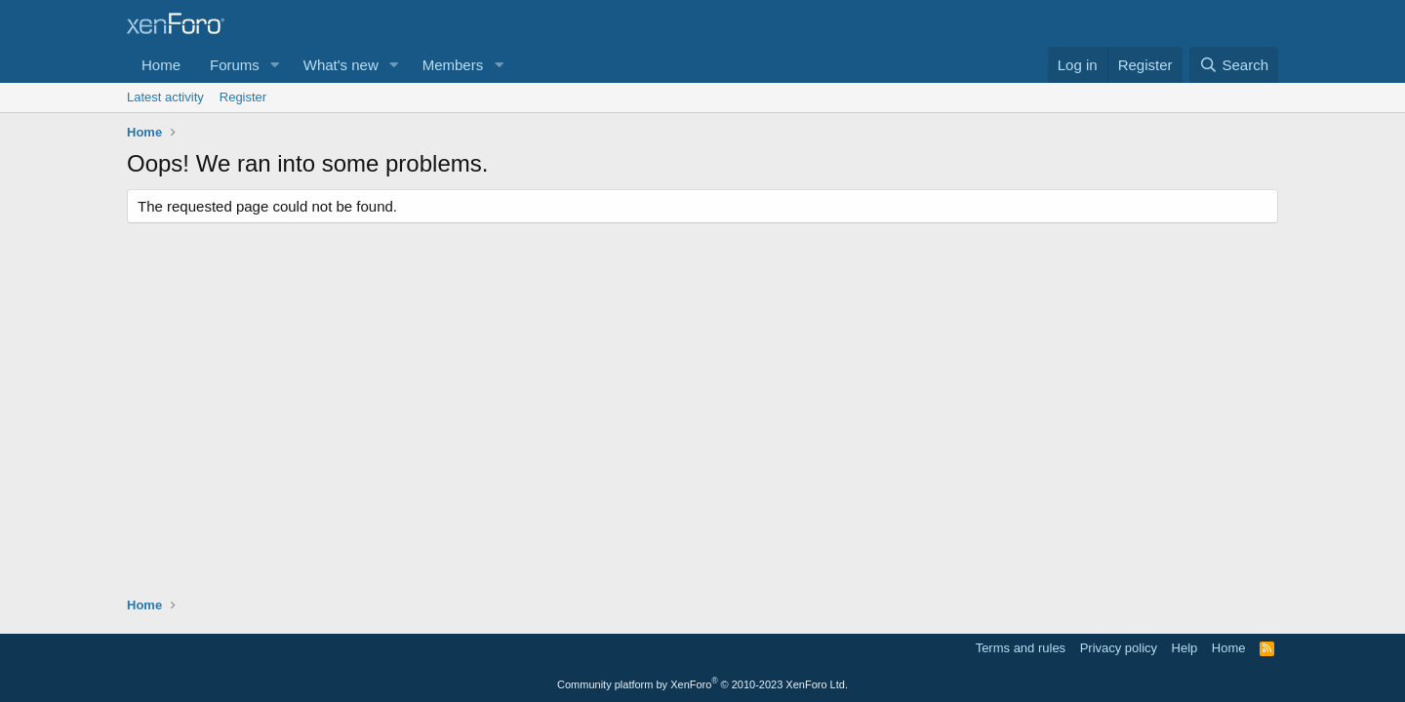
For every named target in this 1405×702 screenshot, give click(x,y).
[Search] (1233, 65)
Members (453, 65)
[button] (275, 65)
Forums (235, 65)
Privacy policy (1118, 648)
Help (1185, 648)
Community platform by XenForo (702, 684)
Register (243, 97)
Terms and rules (1020, 648)
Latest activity (165, 97)
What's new (341, 65)
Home (161, 65)
